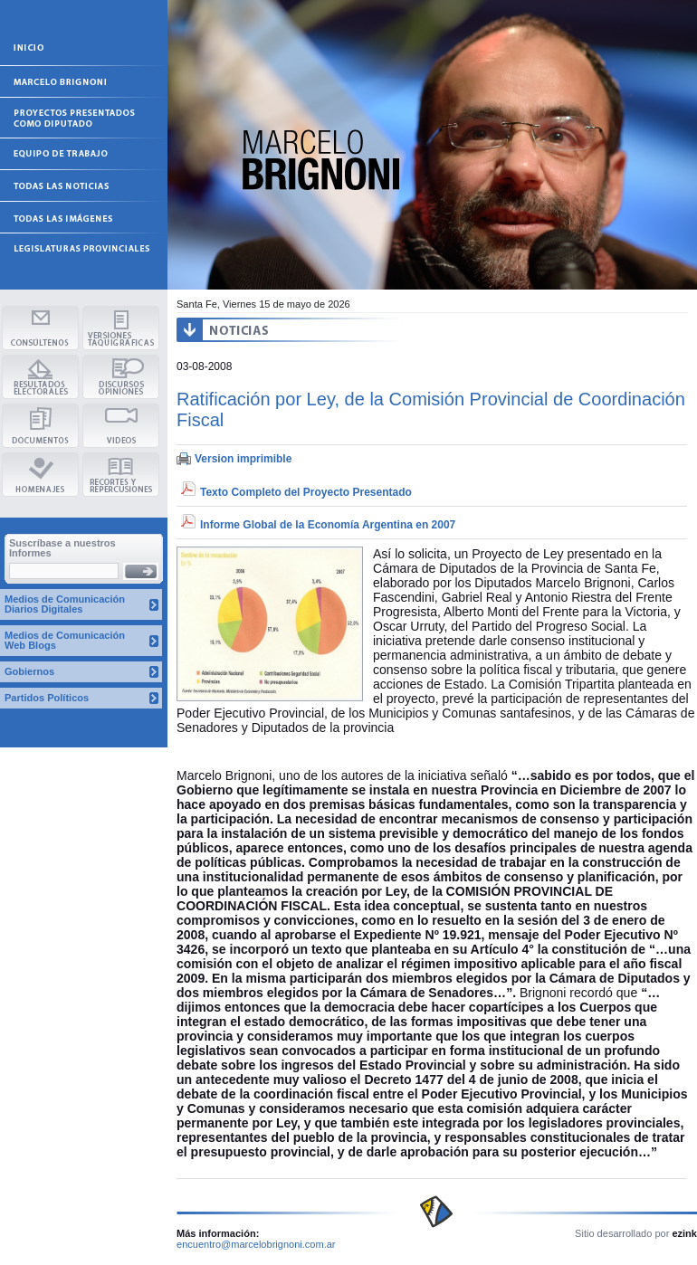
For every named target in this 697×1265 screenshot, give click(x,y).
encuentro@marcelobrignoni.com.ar (256, 1244)
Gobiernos (29, 671)
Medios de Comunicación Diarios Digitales (65, 604)
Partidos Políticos (47, 697)
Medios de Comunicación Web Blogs (65, 640)
